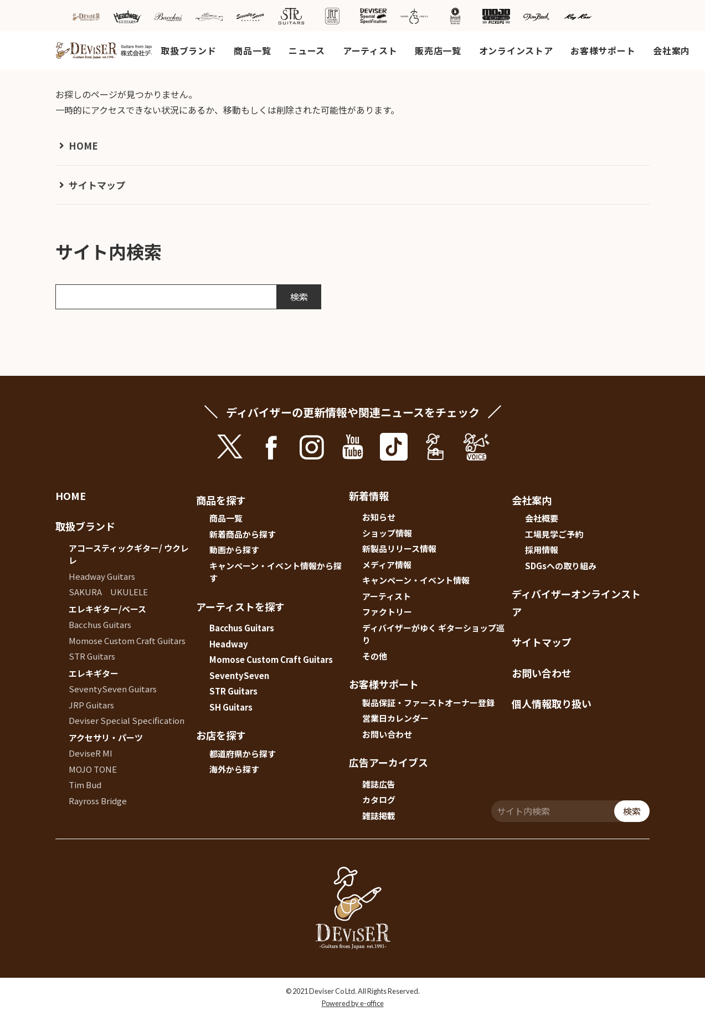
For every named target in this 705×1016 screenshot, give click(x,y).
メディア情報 (386, 564)
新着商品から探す (242, 534)
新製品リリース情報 (399, 548)
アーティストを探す (240, 606)
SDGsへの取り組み (560, 565)
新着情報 (369, 495)
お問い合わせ (387, 734)
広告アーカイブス (388, 762)
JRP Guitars (91, 705)
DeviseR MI (90, 753)
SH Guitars (231, 707)
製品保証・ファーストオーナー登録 (428, 702)
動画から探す (234, 549)
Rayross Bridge (98, 800)
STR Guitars (92, 656)
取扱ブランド (188, 50)
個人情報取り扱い (551, 703)
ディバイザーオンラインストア (576, 602)
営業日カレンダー (395, 718)
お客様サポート (602, 50)
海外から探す (234, 769)
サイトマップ (97, 185)
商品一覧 (252, 50)
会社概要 (541, 518)
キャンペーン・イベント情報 (416, 580)
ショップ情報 (387, 533)
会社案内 (671, 50)
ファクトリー (387, 611)
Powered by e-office (353, 1003)
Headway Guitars (102, 576)
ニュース (307, 50)
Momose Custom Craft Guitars (127, 640)
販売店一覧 (438, 50)
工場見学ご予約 (554, 534)
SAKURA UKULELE (108, 592)
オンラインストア (516, 50)
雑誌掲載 (378, 815)
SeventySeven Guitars (113, 689)
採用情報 (541, 549)
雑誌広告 (378, 784)
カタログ (378, 799)
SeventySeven (239, 675)
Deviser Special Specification (126, 720)
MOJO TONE (93, 769)
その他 (374, 656)
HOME (83, 145)
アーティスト (370, 50)
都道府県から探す (242, 753)
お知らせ (378, 517)
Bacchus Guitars (100, 624)
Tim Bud (85, 784)
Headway (228, 644)
